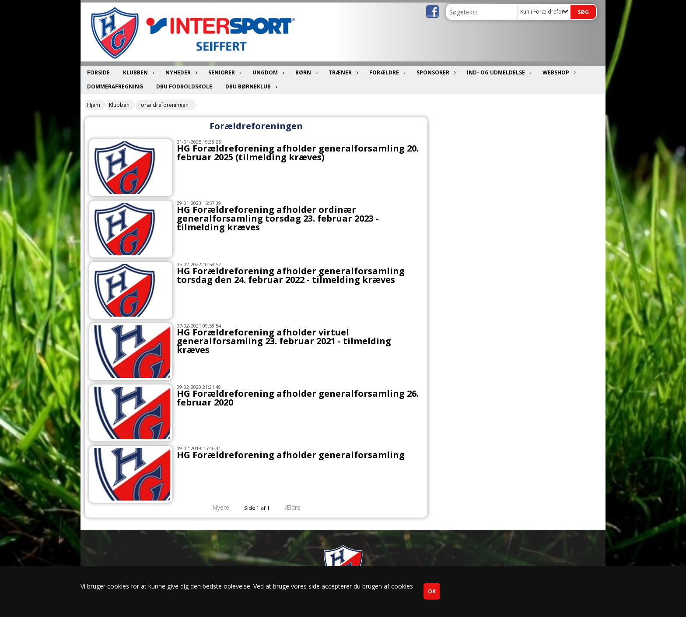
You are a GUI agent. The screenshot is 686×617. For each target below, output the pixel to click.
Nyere (215, 507)
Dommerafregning (115, 86)
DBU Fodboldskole (184, 86)
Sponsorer (435, 72)
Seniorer (223, 72)
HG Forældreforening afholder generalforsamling (291, 455)
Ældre (299, 507)
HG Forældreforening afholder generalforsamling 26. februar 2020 (298, 398)
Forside (98, 72)
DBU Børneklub (250, 86)
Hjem (93, 105)
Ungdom (267, 72)
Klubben (137, 72)
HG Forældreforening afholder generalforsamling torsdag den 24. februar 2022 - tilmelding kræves (291, 275)
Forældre (386, 72)
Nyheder (180, 72)
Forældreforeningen (163, 105)
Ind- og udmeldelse (498, 72)
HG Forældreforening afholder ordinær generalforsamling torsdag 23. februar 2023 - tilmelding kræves (278, 218)
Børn (305, 72)
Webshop (558, 72)
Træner (342, 72)
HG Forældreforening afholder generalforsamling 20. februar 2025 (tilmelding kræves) (298, 152)
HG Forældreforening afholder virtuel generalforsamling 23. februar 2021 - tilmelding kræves (284, 341)
